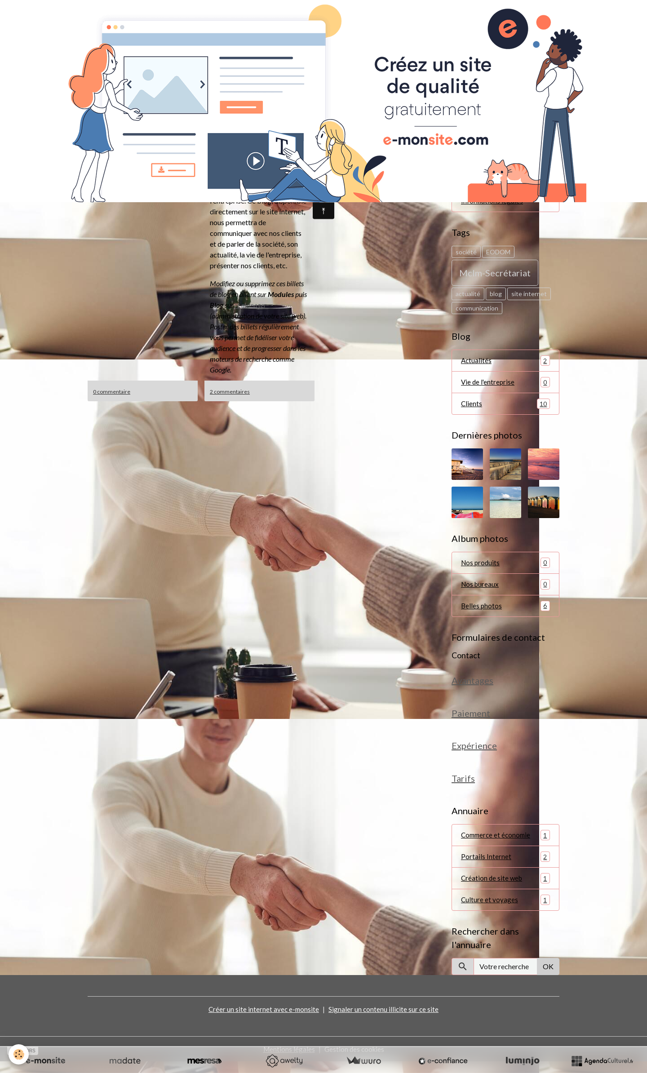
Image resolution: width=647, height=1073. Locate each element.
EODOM (498, 253)
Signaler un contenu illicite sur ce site (384, 1020)
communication (477, 310)
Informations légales (492, 202)
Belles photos (505, 610)
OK (548, 977)
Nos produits (505, 566)
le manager (251, 305)
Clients (505, 407)
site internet (529, 296)
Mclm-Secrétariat (495, 275)
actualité (468, 296)
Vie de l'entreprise (505, 385)
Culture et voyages (505, 910)
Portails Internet (505, 866)
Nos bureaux (505, 588)
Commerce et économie (505, 844)
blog (496, 296)
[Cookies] (19, 1054)
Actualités (505, 363)
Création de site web (505, 888)
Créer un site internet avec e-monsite (263, 1020)
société (466, 253)
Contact (466, 660)
